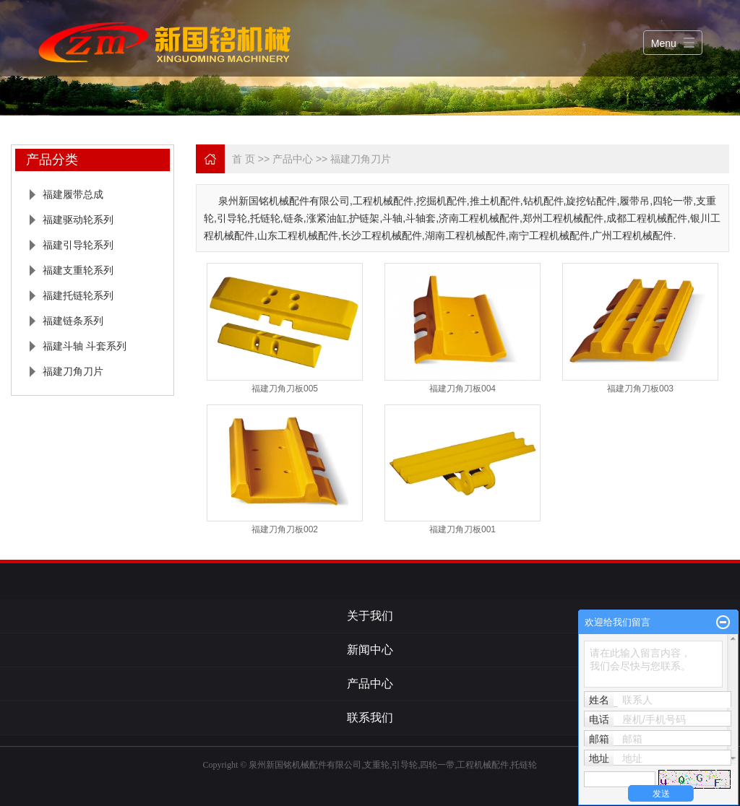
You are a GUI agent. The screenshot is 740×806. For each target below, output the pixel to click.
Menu (663, 43)
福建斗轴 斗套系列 (84, 346)
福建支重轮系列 (78, 270)
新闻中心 (370, 650)
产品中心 (292, 159)
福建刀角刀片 (73, 371)
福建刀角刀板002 (284, 529)
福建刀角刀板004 (462, 389)
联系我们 (370, 717)
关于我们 (370, 616)
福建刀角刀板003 (640, 389)
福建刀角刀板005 (284, 389)
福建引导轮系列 (78, 245)
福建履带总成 (73, 194)
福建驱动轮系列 (78, 219)
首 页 (243, 159)
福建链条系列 (73, 320)
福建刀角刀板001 (462, 529)
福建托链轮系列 (78, 295)
